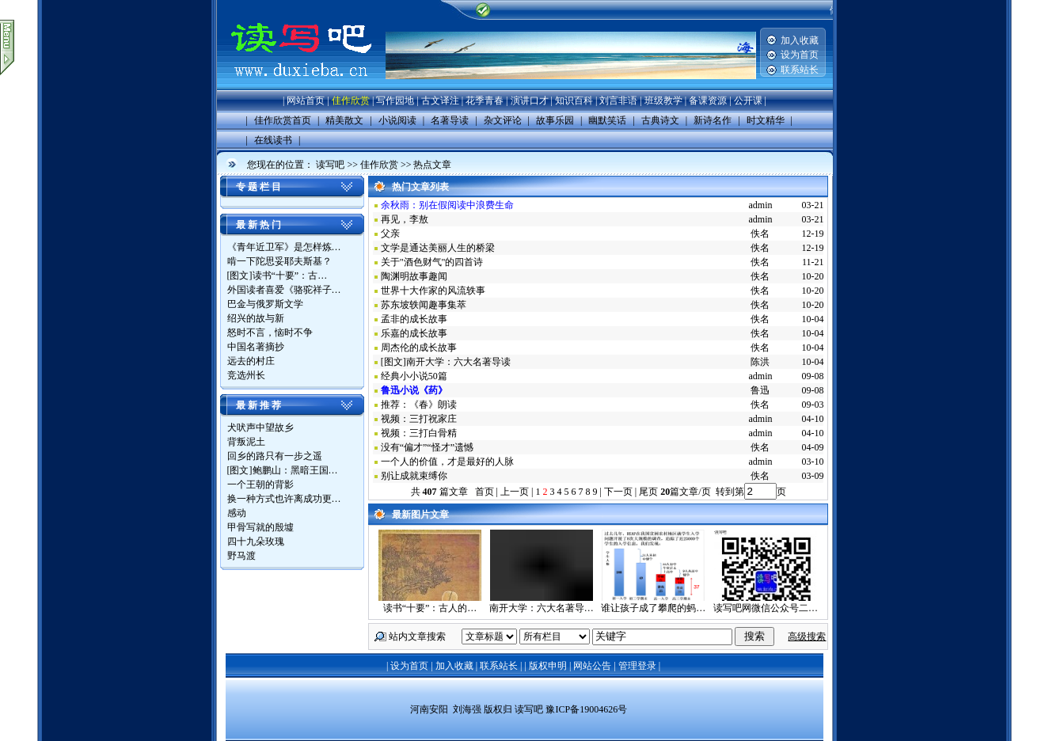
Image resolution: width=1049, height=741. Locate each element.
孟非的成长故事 (414, 319)
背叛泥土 (246, 441)
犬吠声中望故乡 (260, 427)
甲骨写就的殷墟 (260, 527)
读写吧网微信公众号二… (765, 608)
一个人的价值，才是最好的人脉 (447, 461)
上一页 (514, 491)
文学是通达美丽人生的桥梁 (438, 247)
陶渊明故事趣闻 (414, 276)
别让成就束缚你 (414, 475)
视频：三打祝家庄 (419, 418)
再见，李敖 (404, 219)
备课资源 (708, 100)
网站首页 (306, 100)
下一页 (618, 491)
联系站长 (800, 69)
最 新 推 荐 (258, 405)
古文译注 (440, 100)
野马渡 (241, 555)
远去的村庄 (251, 361)
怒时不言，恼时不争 (270, 332)
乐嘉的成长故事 (414, 333)
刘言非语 (618, 100)
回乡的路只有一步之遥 (274, 456)
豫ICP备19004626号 (586, 709)
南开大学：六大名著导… (541, 608)
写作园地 (395, 100)
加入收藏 (800, 40)
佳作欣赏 (351, 100)
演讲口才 (530, 100)
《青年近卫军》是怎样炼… (284, 247)
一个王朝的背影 (260, 484)
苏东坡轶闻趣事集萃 (423, 304)
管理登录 (637, 665)
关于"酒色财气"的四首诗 (432, 262)
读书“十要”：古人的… (430, 608)
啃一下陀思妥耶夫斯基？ (279, 261)
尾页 (647, 491)
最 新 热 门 (258, 224)
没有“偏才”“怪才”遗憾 (427, 447)
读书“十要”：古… (290, 275)
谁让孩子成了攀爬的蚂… (653, 608)
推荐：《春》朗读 (419, 404)
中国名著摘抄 (255, 346)
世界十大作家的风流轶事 (433, 290)
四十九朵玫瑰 (255, 541)
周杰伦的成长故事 (419, 347)
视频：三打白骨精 (419, 433)
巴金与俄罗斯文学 (265, 304)
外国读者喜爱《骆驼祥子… (284, 289)
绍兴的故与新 (255, 318)
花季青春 (485, 100)
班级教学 (663, 100)
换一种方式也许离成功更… (284, 498)
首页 (484, 491)
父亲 (390, 233)
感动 (236, 513)
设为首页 (800, 54)
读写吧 (330, 164)
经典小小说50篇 (414, 376)
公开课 (748, 100)
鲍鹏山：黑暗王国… (295, 470)
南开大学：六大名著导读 (458, 361)
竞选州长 (246, 375)
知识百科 (574, 100)
